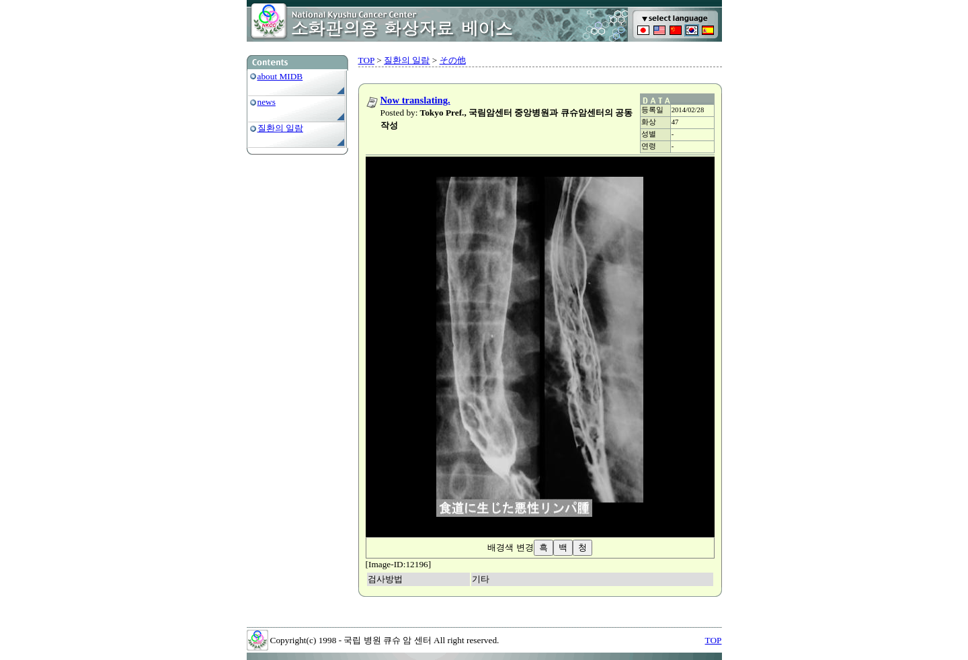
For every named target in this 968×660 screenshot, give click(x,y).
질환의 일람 (280, 128)
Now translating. (415, 100)
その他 (453, 60)
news (266, 102)
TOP (366, 60)
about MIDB (280, 76)
